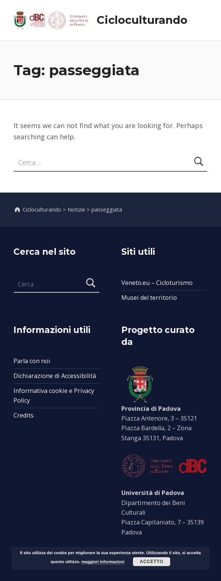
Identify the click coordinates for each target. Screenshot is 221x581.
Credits (23, 415)
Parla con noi (31, 361)
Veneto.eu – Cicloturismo (157, 283)
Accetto (151, 561)
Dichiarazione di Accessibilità (54, 376)
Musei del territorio (149, 297)
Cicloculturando (142, 19)
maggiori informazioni (102, 561)
